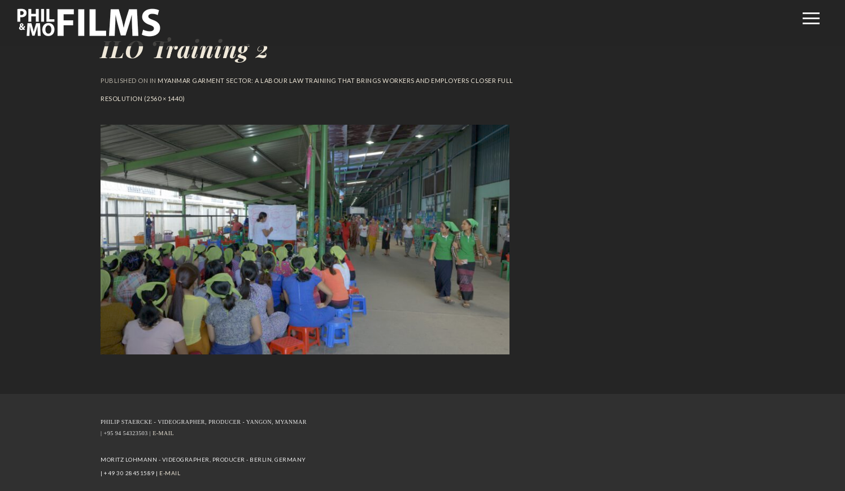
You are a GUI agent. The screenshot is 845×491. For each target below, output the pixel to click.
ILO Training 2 (185, 48)
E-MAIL (163, 433)
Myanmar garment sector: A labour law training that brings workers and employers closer (327, 80)
